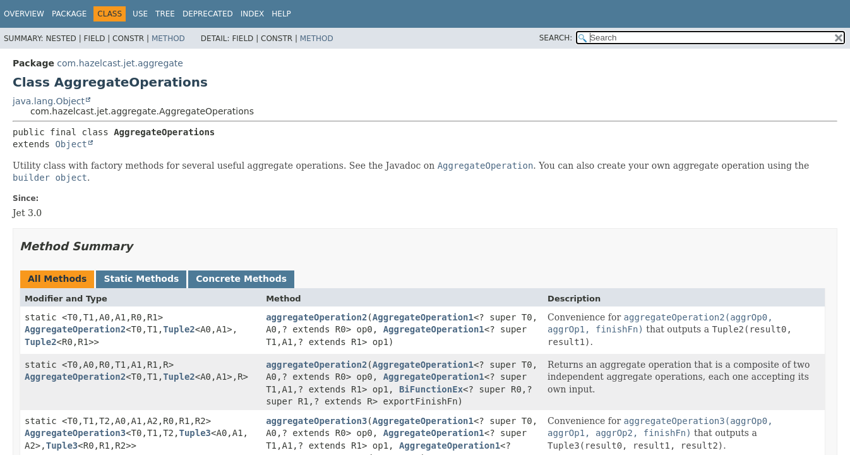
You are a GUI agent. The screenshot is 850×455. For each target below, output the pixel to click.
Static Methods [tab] (141, 279)
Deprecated (208, 13)
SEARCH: (556, 37)
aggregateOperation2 (316, 317)
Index (253, 13)
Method (168, 38)
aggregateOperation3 (316, 421)
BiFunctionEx (431, 389)
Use (140, 13)
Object (71, 144)
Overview (24, 13)
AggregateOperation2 (75, 329)
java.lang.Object (49, 101)
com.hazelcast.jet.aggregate (120, 63)
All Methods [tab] (57, 279)
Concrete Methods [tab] (241, 279)
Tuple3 (195, 433)
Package (69, 13)
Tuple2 (179, 329)
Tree (165, 13)
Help (281, 13)
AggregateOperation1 (423, 317)
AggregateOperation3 (75, 433)
